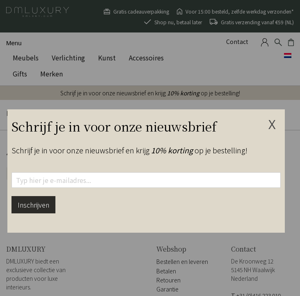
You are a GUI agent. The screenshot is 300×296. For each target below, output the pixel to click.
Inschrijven (33, 205)
